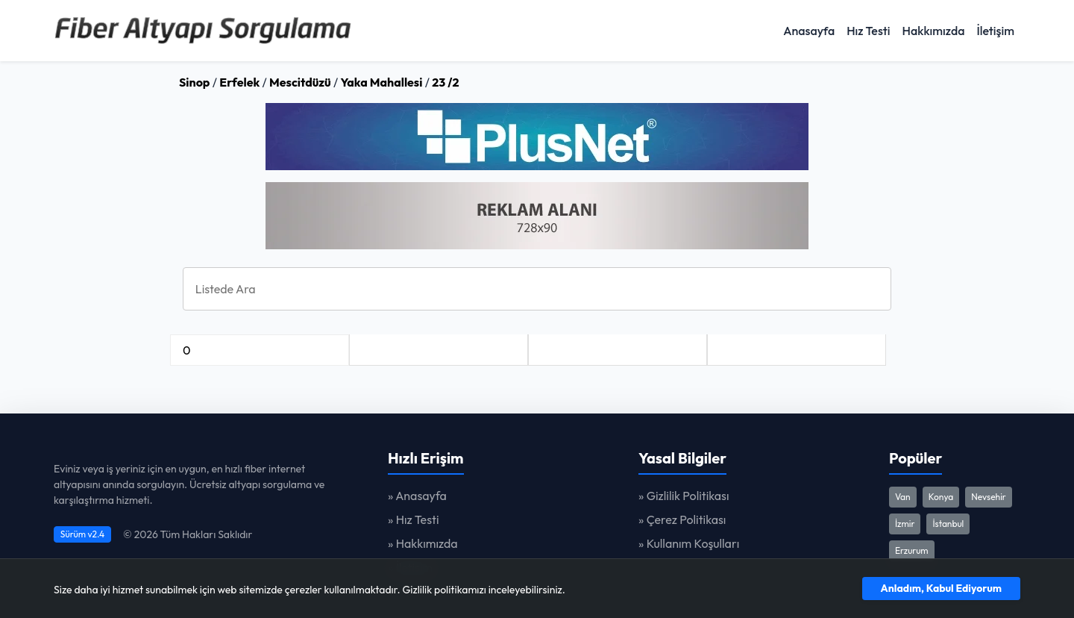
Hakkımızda (933, 30)
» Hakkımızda (423, 543)
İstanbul (948, 523)
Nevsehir (988, 496)
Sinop (194, 82)
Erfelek (239, 82)
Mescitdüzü (300, 82)
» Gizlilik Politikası (683, 495)
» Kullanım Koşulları (688, 543)
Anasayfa (809, 30)
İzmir (904, 523)
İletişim (995, 30)
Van (903, 496)
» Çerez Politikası (682, 519)
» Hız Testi (413, 519)
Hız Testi (868, 30)
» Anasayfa (417, 495)
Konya (941, 496)
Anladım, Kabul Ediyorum (941, 588)
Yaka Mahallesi (382, 82)
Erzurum (912, 550)
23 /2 (445, 82)
